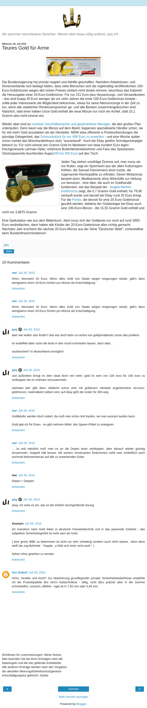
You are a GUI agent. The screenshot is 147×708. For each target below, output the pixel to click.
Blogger (81, 704)
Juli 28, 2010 (26, 272)
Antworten (18, 288)
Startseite (73, 689)
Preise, (77, 199)
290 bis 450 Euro (66, 153)
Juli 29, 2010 (37, 572)
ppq (14, 329)
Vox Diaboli (19, 572)
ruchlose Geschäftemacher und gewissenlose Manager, (71, 124)
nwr (14, 272)
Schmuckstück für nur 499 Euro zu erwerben (72, 136)
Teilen (9, 251)
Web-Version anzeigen (73, 696)
